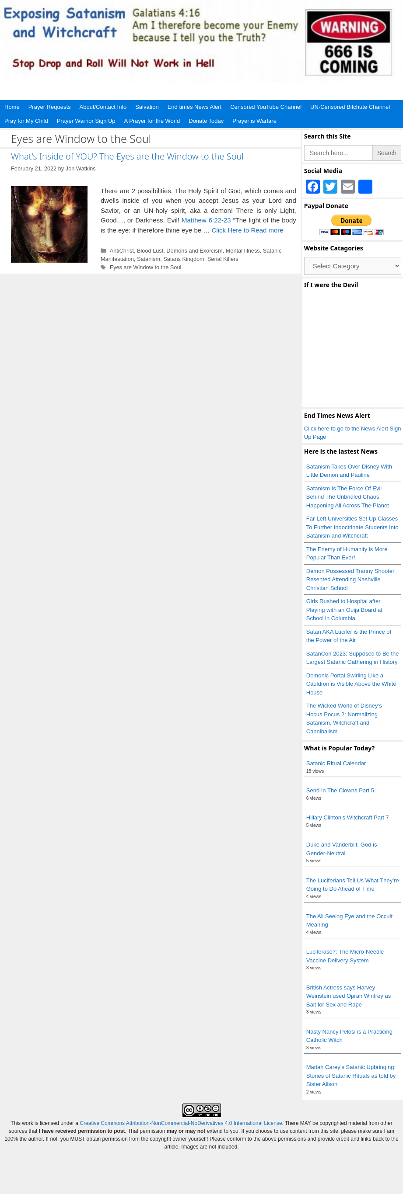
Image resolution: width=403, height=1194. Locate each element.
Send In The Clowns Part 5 (340, 790)
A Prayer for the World (152, 121)
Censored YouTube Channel (265, 107)
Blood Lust (150, 250)
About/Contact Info (103, 107)
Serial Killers (222, 259)
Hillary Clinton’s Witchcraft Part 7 (347, 817)
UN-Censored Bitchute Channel (350, 107)
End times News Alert (195, 107)
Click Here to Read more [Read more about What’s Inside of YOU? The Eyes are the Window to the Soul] (247, 230)
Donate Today (206, 121)
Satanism (148, 259)
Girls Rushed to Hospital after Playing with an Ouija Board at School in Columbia (344, 609)
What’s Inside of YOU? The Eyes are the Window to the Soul (127, 156)
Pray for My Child (26, 121)
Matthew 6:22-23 (206, 220)
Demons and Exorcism (194, 250)
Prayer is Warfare (254, 121)
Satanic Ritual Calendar (336, 763)
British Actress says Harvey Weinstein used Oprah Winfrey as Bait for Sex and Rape (348, 996)
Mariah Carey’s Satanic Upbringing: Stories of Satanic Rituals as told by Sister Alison (351, 1075)
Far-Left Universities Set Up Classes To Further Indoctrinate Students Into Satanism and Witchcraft (352, 527)
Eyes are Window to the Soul (146, 267)
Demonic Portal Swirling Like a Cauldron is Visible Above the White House (351, 684)
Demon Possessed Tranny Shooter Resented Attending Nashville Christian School (350, 579)
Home (12, 107)
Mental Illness (243, 250)
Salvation (146, 107)
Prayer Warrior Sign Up (86, 121)
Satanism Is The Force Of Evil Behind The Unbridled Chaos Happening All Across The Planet (348, 497)
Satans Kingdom (183, 259)
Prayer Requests (49, 107)
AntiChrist (122, 250)
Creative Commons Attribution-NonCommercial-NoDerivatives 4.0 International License (181, 1123)
